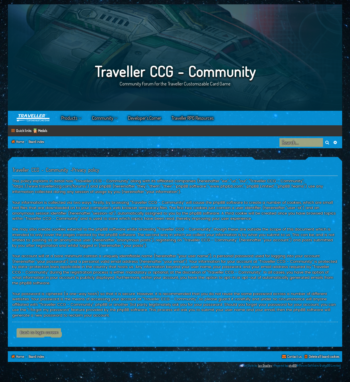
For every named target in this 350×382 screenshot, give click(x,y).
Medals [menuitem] (42, 130)
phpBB (292, 365)
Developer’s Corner (144, 118)
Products (69, 118)
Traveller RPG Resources (192, 118)
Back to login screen (39, 333)
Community (102, 118)
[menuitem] (321, 357)
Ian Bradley (265, 365)
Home (33, 118)
